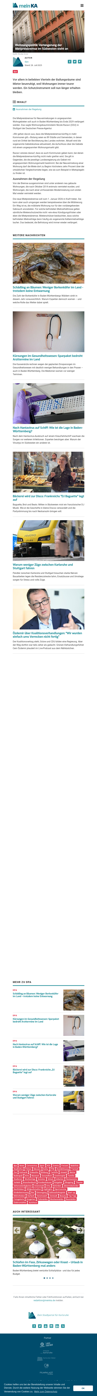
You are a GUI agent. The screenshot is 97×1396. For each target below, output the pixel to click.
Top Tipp (72, 1196)
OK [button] (83, 1388)
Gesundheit (47, 1176)
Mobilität (74, 1165)
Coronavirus (32, 1165)
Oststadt (53, 1196)
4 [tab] (52, 1278)
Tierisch (74, 1169)
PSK (53, 1169)
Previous (16, 1230)
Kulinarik (23, 1172)
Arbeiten (60, 1179)
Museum (35, 1176)
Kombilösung (63, 1169)
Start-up (71, 1192)
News (21, 1165)
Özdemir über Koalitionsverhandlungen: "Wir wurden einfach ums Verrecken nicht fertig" (47, 635)
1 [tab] (44, 1278)
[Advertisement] (48, 684)
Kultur (46, 1169)
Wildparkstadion (33, 1189)
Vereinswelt (41, 1196)
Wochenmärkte (57, 1199)
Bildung (44, 1172)
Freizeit (64, 1165)
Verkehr (17, 1182)
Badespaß (18, 1176)
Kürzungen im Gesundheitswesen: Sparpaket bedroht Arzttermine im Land (48, 357)
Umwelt (63, 1172)
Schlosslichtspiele (57, 1192)
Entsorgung (41, 1192)
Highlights (48, 1189)
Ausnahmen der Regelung (28, 109)
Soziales (41, 1179)
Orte (48, 1186)
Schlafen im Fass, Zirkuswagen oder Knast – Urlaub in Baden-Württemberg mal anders (48, 1264)
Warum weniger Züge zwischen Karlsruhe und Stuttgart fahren (43, 566)
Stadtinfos (18, 1169)
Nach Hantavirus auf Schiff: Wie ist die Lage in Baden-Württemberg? (48, 429)
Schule (51, 1179)
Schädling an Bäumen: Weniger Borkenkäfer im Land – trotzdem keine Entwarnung (35, 995)
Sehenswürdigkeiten (23, 1186)
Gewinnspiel (59, 1176)
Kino (27, 1176)
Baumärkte (71, 1199)
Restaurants (71, 1179)
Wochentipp (30, 1179)
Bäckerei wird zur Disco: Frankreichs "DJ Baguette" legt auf (48, 498)
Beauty (63, 1196)
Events (56, 1165)
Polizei (28, 1169)
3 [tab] (50, 1278)
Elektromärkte (20, 1202)
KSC (49, 1165)
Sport (42, 1165)
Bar (32, 1192)
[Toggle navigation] (82, 5)
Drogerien (30, 1199)
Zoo (15, 1172)
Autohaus (33, 1202)
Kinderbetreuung (21, 1192)
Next (80, 1230)
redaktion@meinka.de (44, 1300)
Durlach (30, 1196)
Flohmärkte (42, 1199)
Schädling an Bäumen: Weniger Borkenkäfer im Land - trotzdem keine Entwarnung (48, 289)
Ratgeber (58, 1182)
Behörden (57, 1186)
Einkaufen (34, 1172)
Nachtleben (19, 1189)
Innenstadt (39, 1186)
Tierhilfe (54, 1172)
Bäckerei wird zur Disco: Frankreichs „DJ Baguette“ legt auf (33, 1071)
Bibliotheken (19, 1196)
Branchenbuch (29, 1182)
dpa (26, 61)
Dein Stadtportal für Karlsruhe (48, 1315)
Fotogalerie (19, 1199)
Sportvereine (60, 1189)
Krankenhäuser (45, 1182)
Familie (71, 1176)
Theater (79, 1182)
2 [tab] (47, 1278)
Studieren (18, 1179)
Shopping (69, 1182)
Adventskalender (71, 1186)
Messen (37, 1169)
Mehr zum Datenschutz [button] (45, 1391)
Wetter (72, 1172)
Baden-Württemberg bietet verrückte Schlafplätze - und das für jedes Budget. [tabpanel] (48, 1246)
